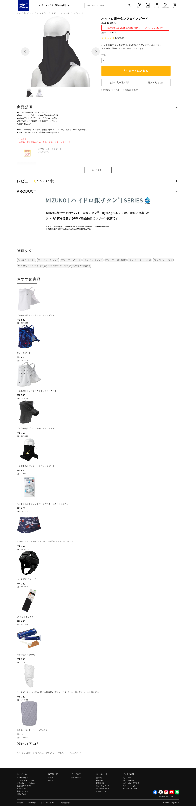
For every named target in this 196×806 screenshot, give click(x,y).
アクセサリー (53, 13)
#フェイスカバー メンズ (163, 277)
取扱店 (50, 798)
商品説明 (24, 124)
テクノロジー (77, 791)
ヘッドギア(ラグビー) (26, 597)
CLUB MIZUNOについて (26, 798)
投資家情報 (100, 801)
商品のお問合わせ (111, 107)
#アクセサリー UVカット (71, 277)
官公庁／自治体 (128, 798)
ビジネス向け (128, 791)
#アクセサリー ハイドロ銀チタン (31, 283)
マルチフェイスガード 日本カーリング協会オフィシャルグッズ (45, 559)
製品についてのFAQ (24, 803)
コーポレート (102, 791)
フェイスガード (24, 370)
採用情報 (99, 798)
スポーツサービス (129, 803)
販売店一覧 (53, 791)
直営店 (50, 795)
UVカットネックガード (27, 634)
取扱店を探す (131, 107)
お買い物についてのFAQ (26, 801)
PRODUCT (26, 209)
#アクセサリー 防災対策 (81, 283)
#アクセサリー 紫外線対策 (115, 277)
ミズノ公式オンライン (25, 13)
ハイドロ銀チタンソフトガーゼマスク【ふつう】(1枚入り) (43, 521)
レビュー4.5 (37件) (35, 198)
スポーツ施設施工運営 (131, 801)
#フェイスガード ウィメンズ (140, 277)
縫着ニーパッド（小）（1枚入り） (32, 747)
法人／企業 (127, 795)
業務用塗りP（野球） (26, 672)
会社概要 (99, 795)
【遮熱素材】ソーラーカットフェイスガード (37, 408)
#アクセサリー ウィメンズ (48, 277)
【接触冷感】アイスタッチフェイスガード (36, 333)
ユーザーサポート (24, 791)
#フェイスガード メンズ (93, 277)
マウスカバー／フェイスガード (72, 13)
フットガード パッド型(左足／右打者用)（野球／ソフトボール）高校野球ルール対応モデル (58, 709)
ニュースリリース (102, 803)
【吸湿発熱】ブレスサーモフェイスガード (36, 446)
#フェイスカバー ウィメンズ (57, 283)
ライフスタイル (40, 13)
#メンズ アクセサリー (26, 277)
